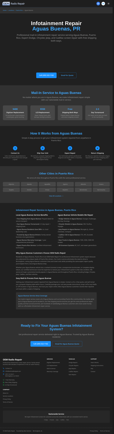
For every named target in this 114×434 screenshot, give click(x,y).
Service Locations (8, 396)
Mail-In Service (51, 368)
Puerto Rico (19, 10)
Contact (93, 371)
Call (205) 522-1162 (46, 75)
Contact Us (8, 368)
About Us (5, 393)
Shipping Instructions (97, 365)
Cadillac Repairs (73, 371)
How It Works (95, 362)
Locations (11, 10)
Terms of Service (8, 402)
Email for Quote (67, 75)
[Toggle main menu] (108, 4)
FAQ (92, 368)
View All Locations (56, 196)
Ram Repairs (72, 374)
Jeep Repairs (72, 368)
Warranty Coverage (52, 371)
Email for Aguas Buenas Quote (67, 344)
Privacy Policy (7, 399)
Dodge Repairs (73, 362)
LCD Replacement (52, 365)
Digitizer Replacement (53, 362)
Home (4, 10)
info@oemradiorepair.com (13, 371)
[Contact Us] (98, 3)
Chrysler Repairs (73, 365)
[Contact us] (103, 3)
